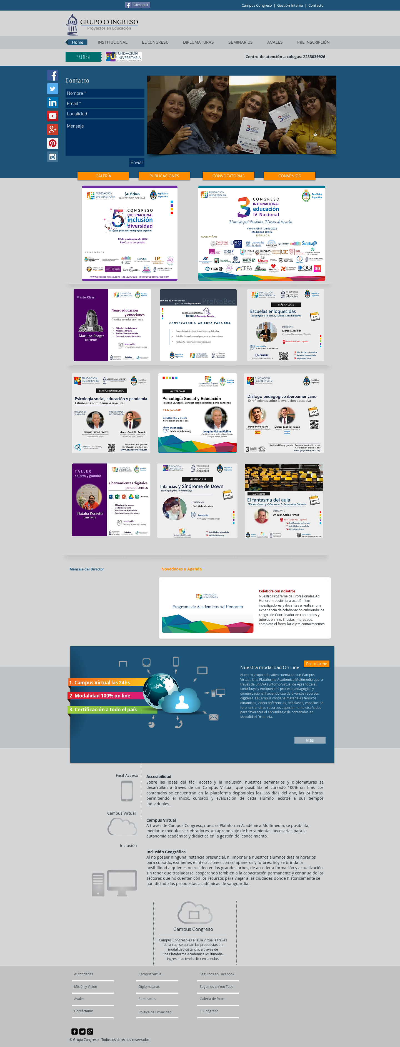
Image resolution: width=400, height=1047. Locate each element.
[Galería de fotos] (218, 999)
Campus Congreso (257, 5)
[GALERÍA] (103, 176)
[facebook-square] (74, 1031)
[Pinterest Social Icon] (52, 143)
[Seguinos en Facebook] (225, 974)
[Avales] (89, 999)
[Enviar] (136, 162)
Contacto (316, 5)
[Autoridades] (95, 974)
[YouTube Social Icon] (52, 116)
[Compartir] (138, 5)
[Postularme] (316, 663)
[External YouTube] (111, 608)
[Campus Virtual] (156, 974)
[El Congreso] (220, 1011)
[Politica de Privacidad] (155, 1012)
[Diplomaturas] (155, 987)
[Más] (310, 740)
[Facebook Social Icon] (52, 75)
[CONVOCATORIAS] (228, 176)
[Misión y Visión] (91, 987)
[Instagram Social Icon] (52, 156)
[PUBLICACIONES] (164, 176)
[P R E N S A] (83, 57)
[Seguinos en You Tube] (225, 987)
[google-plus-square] (90, 1031)
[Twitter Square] (82, 1031)
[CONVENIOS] (289, 176)
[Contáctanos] (89, 1011)
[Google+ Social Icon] (52, 129)
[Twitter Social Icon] (52, 88)
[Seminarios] (154, 999)
